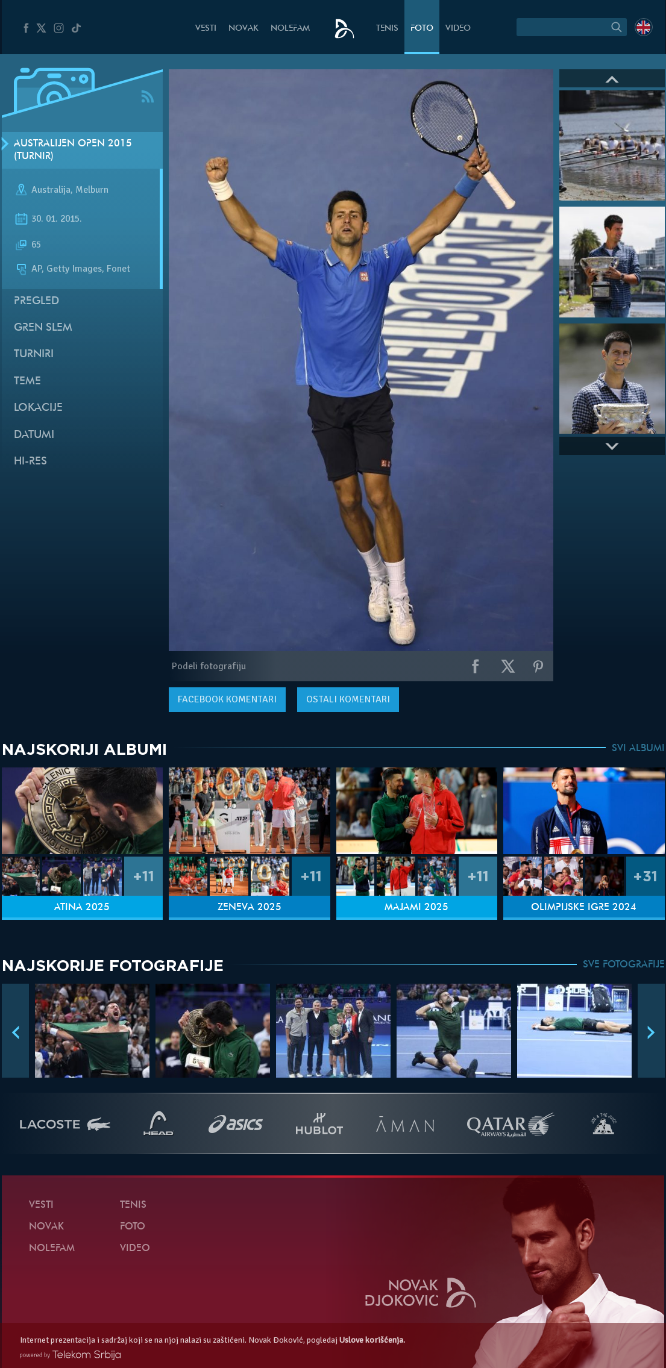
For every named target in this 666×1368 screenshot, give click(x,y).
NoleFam (290, 28)
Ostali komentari (348, 699)
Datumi (34, 435)
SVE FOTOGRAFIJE (624, 965)
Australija (51, 190)
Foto (421, 28)
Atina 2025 (82, 908)
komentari (227, 699)
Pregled (36, 301)
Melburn (91, 190)
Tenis (387, 28)
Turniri (34, 354)
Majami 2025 (416, 908)
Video (458, 28)
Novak (243, 28)
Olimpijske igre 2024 (583, 908)
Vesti (205, 28)
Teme (27, 381)
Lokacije (38, 408)
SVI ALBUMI (638, 749)
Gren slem (43, 328)
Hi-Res (30, 461)
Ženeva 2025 (249, 908)
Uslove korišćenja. (372, 1340)
